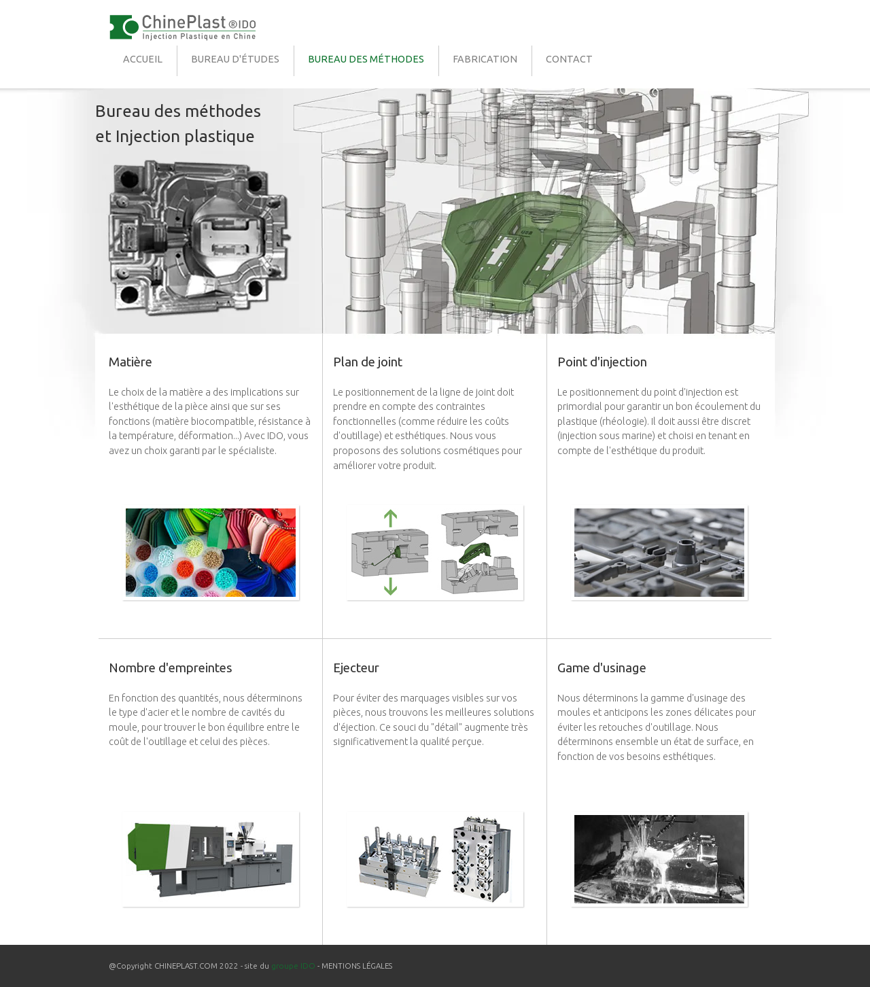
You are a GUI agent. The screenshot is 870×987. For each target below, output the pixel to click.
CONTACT (569, 59)
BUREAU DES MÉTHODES (366, 59)
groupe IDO (293, 965)
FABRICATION (485, 59)
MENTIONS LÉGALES (356, 965)
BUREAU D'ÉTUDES (235, 59)
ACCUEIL (142, 59)
